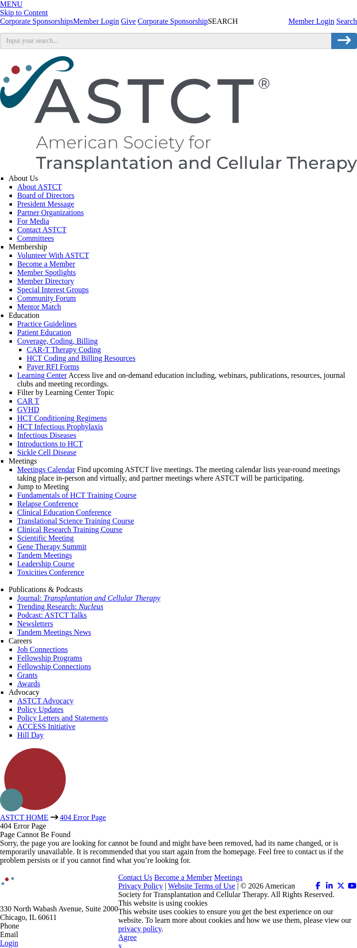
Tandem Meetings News (54, 632)
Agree (127, 937)
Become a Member (46, 264)
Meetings (23, 461)
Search (346, 21)
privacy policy (140, 929)
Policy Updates (40, 709)
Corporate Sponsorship (173, 21)
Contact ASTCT (42, 230)
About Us (23, 178)
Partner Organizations (50, 212)
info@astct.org (42, 934)
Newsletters (35, 624)
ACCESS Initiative (46, 726)
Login (9, 943)
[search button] (344, 41)
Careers (20, 641)
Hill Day (30, 735)
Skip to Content (24, 13)
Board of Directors (45, 195)
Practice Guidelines (47, 324)
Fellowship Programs (49, 658)
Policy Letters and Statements (62, 718)
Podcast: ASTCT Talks (52, 615)
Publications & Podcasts (46, 589)
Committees (35, 238)
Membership (28, 247)
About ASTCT (39, 187)
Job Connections (42, 649)
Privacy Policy (140, 886)
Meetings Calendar (46, 469)
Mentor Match (39, 307)
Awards (28, 684)
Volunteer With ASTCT (53, 255)
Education (24, 315)
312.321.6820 (42, 926)
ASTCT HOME (24, 817)
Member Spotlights (46, 272)
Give (128, 21)
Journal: (88, 598)
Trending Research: (60, 606)
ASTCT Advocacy (45, 701)
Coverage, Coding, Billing (57, 341)
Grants (27, 675)
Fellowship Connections (54, 666)
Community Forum (46, 298)
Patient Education (44, 332)
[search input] (166, 41)
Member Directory (45, 281)
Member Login (311, 21)
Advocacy (24, 692)
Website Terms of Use (201, 886)
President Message (45, 204)
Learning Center (42, 375)
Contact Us (135, 877)
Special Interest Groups (53, 290)
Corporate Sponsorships (36, 21)
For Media (33, 221)
